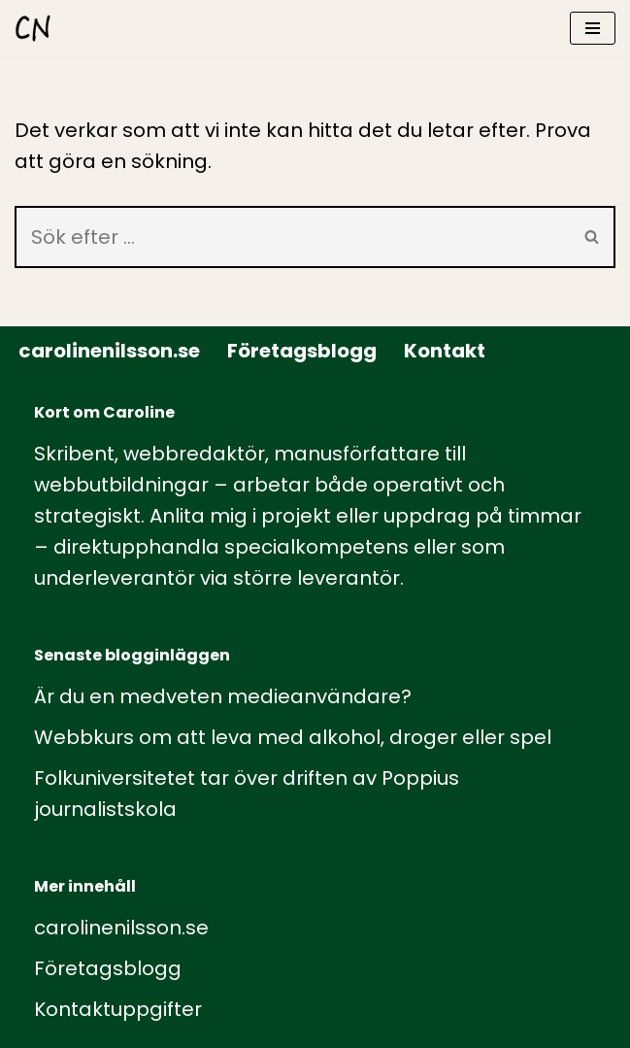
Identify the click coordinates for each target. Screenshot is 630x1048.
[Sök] (292, 237)
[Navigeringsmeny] (592, 28)
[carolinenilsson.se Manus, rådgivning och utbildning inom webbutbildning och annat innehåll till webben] (33, 28)
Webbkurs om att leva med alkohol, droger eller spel (292, 737)
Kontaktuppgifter (118, 1009)
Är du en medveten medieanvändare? (223, 696)
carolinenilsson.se (109, 350)
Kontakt (444, 350)
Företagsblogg (302, 350)
